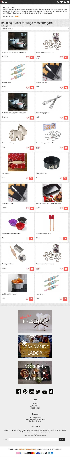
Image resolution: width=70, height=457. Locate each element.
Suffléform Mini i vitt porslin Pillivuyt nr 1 (14, 52)
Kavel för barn (6, 82)
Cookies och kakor (35, 421)
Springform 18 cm (41, 173)
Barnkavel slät (6, 173)
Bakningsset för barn (8, 264)
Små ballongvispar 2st (43, 113)
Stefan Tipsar (35, 409)
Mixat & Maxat (35, 407)
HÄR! (17, 16)
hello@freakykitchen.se (27, 449)
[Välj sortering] (35, 28)
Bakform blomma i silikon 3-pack (11, 234)
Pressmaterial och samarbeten (35, 420)
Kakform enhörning (8, 143)
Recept (35, 404)
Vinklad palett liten (41, 82)
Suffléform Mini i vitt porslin (10, 294)
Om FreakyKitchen (35, 418)
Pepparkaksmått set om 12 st (45, 52)
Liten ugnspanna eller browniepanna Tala (48, 203)
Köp (31, 57)
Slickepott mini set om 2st (43, 234)
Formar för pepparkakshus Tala (45, 143)
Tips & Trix (35, 406)
